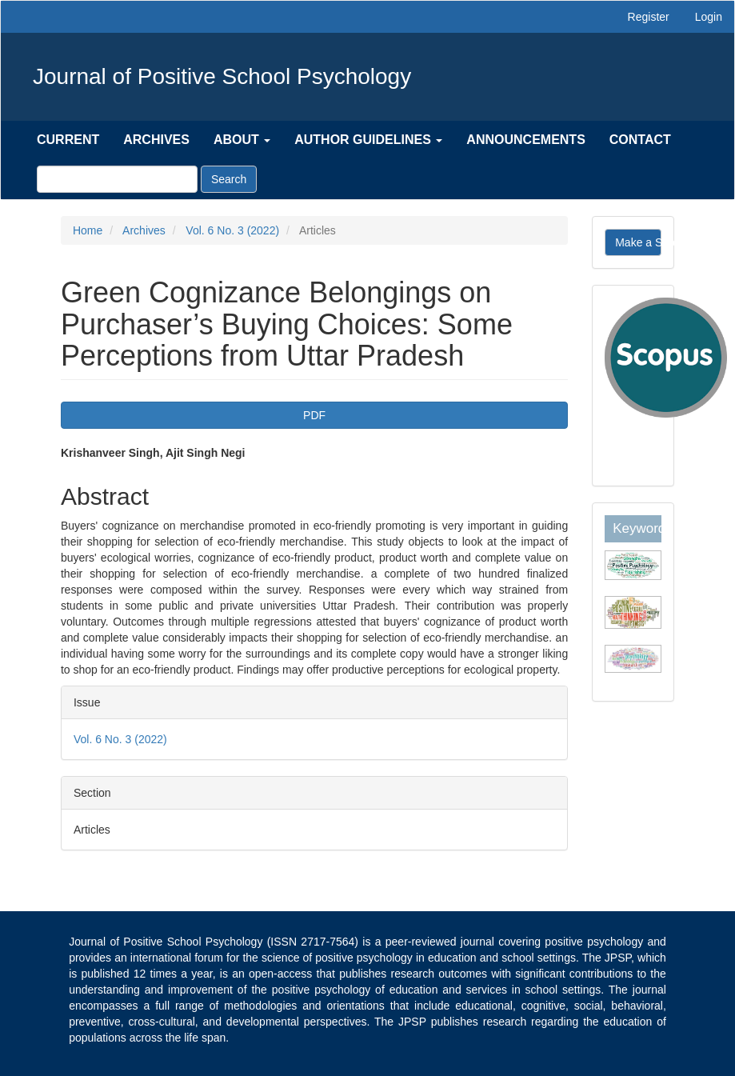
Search (228, 179)
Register (648, 16)
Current (68, 139)
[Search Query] (117, 179)
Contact (640, 139)
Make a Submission (638, 242)
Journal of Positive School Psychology (222, 76)
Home (87, 230)
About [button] (242, 139)
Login (708, 16)
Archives (156, 139)
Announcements (525, 139)
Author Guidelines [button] (368, 139)
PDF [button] (314, 415)
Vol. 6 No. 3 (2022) (232, 230)
